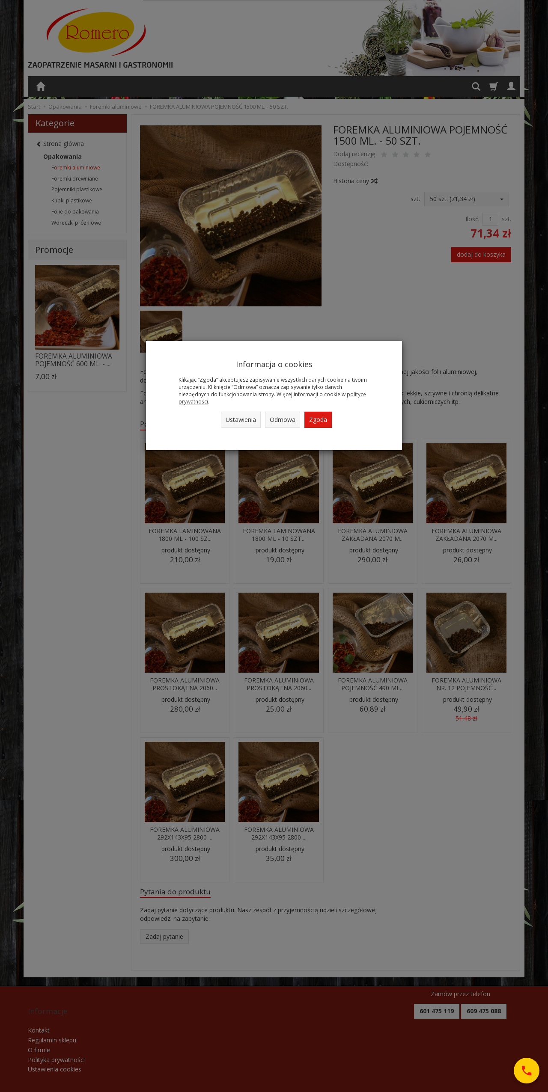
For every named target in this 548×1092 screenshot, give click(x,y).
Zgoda (318, 419)
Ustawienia (241, 419)
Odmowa (282, 419)
